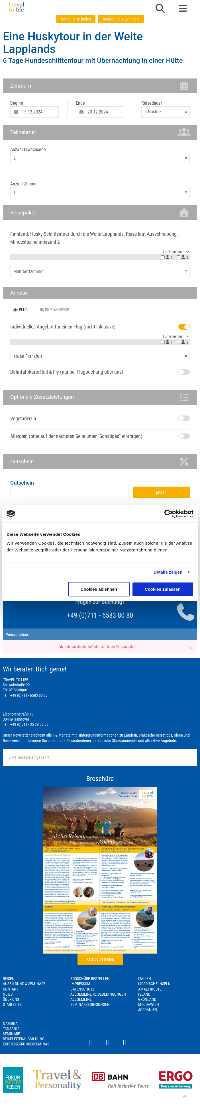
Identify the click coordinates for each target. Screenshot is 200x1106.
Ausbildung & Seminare (121, 19)
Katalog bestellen (100, 959)
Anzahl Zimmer (24, 184)
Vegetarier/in (23, 418)
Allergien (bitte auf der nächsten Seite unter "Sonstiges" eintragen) (76, 436)
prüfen (161, 492)
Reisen (9, 978)
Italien (144, 978)
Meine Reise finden (76, 19)
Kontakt (10, 989)
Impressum (80, 983)
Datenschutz (82, 989)
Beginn (16, 103)
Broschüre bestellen (90, 978)
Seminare (11, 1033)
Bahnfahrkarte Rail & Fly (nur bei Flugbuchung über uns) (66, 372)
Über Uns (11, 999)
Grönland (147, 999)
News (8, 994)
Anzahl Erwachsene (28, 149)
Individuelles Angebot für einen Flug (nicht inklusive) (63, 327)
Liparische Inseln (154, 983)
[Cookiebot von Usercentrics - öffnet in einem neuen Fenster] (168, 513)
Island (144, 994)
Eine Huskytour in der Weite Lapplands (73, 43)
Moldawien (148, 1004)
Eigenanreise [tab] (54, 309)
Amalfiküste (150, 989)
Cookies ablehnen (99, 589)
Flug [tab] (20, 309)
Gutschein (22, 483)
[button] (160, 9)
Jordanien (147, 1009)
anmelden (175, 757)
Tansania (11, 1028)
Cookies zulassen (163, 589)
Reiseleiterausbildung (23, 1039)
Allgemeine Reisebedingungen (98, 994)
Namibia (10, 1023)
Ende (80, 103)
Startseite (12, 1004)
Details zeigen (168, 572)
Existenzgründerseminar (26, 1044)
